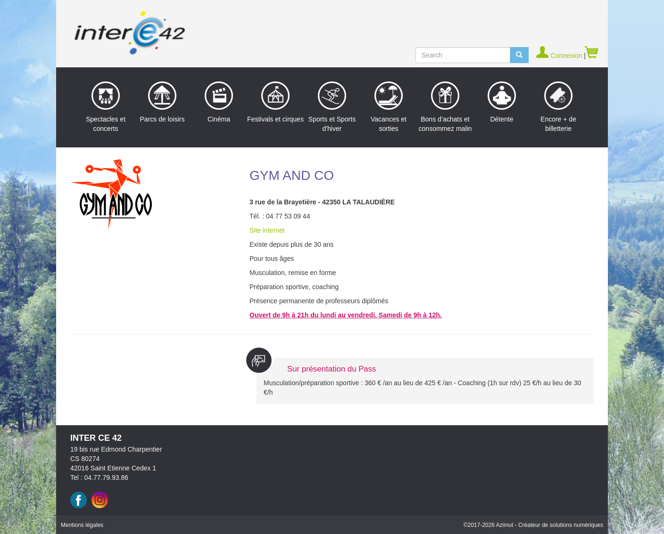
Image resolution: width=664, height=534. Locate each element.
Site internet (267, 230)
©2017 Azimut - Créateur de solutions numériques (533, 525)
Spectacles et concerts (105, 106)
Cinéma (219, 102)
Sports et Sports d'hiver (332, 106)
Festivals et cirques (275, 102)
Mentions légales (82, 525)
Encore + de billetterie (558, 106)
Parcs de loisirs (162, 102)
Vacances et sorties (389, 106)
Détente (502, 102)
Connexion (560, 55)
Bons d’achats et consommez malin (445, 106)
